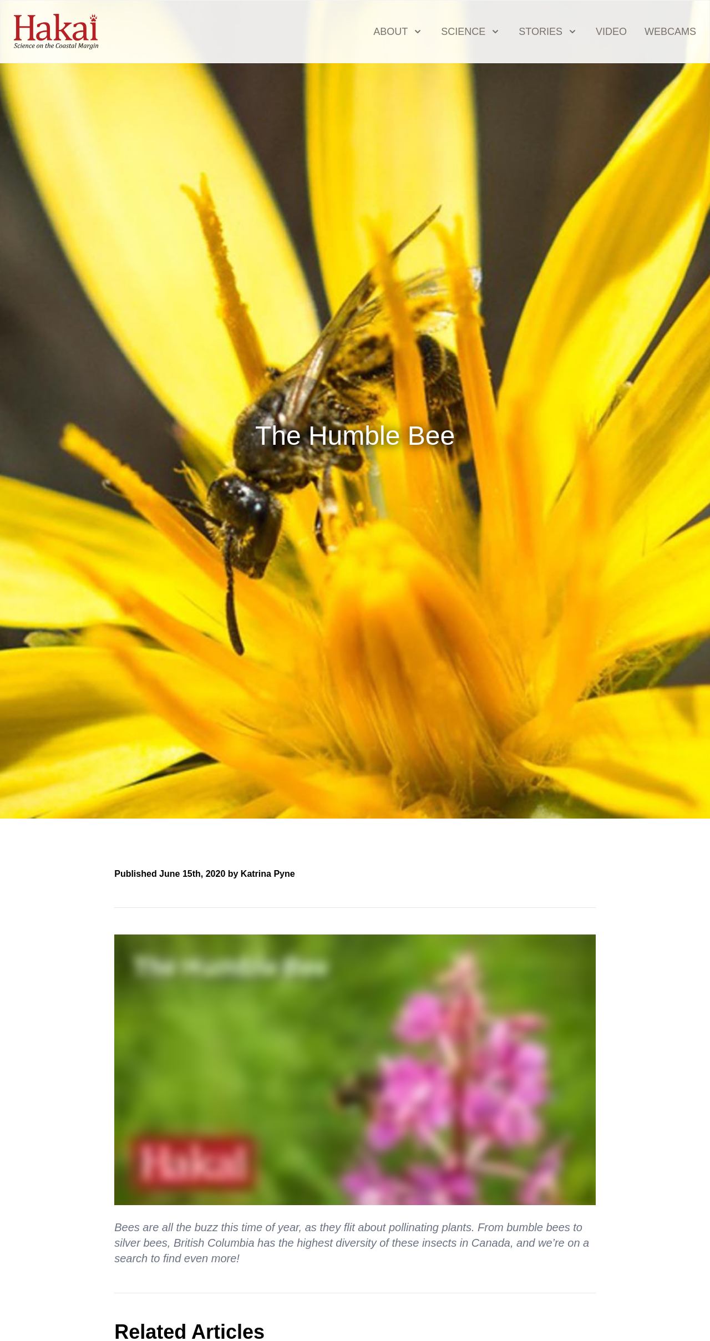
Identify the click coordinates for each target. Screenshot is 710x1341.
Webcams (670, 31)
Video (611, 31)
